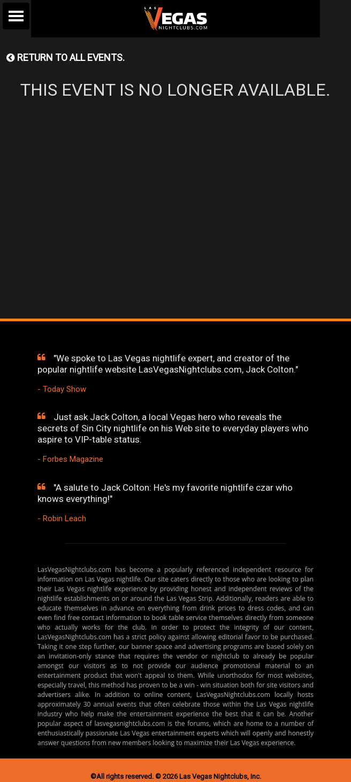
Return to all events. (65, 57)
